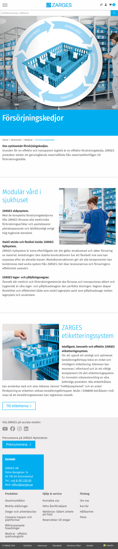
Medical (28, 139)
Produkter (11, 493)
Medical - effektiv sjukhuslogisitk (16, 535)
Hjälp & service (52, 493)
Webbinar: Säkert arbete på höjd (58, 513)
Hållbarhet (86, 511)
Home (5, 139)
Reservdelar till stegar (56, 520)
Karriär (84, 506)
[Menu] (5, 5)
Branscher (16, 139)
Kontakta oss (51, 500)
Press (83, 517)
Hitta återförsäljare (55, 506)
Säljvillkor (27, 546)
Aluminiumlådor (15, 500)
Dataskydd (57, 546)
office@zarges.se (22, 484)
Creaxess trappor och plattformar (18, 518)
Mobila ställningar (16, 506)
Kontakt (90, 546)
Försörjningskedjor (45, 139)
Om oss (84, 500)
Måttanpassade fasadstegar (15, 527)
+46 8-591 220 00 (21, 480)
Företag (84, 493)
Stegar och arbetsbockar (20, 511)
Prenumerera (17, 444)
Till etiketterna (17, 406)
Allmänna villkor (74, 546)
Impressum (42, 546)
